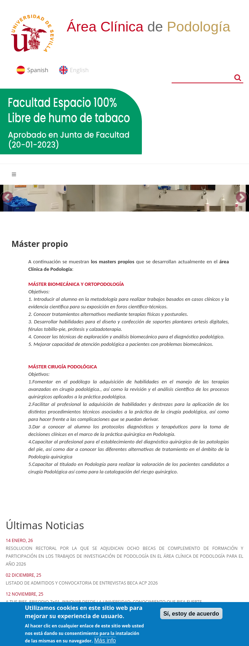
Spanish (37, 70)
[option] (124, 198)
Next (241, 197)
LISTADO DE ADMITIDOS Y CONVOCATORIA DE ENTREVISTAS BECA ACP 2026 (82, 583)
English (79, 70)
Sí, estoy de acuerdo (191, 617)
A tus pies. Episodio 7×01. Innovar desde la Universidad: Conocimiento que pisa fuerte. (104, 602)
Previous (7, 197)
